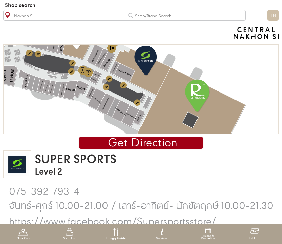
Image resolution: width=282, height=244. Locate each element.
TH (273, 15)
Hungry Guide (115, 234)
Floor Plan (23, 234)
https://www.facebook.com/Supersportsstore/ (113, 222)
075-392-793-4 (44, 192)
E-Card (254, 234)
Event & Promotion (208, 234)
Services (161, 234)
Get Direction (142, 143)
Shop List (69, 234)
